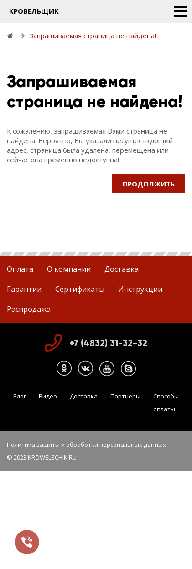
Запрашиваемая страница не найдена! (92, 35)
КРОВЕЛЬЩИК (34, 11)
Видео (48, 396)
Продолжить (149, 183)
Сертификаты (79, 289)
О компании (69, 269)
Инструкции (140, 289)
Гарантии (24, 289)
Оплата (20, 269)
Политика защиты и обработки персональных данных (86, 444)
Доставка (121, 269)
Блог (19, 396)
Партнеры (125, 396)
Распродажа (29, 309)
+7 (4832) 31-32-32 (108, 342)
